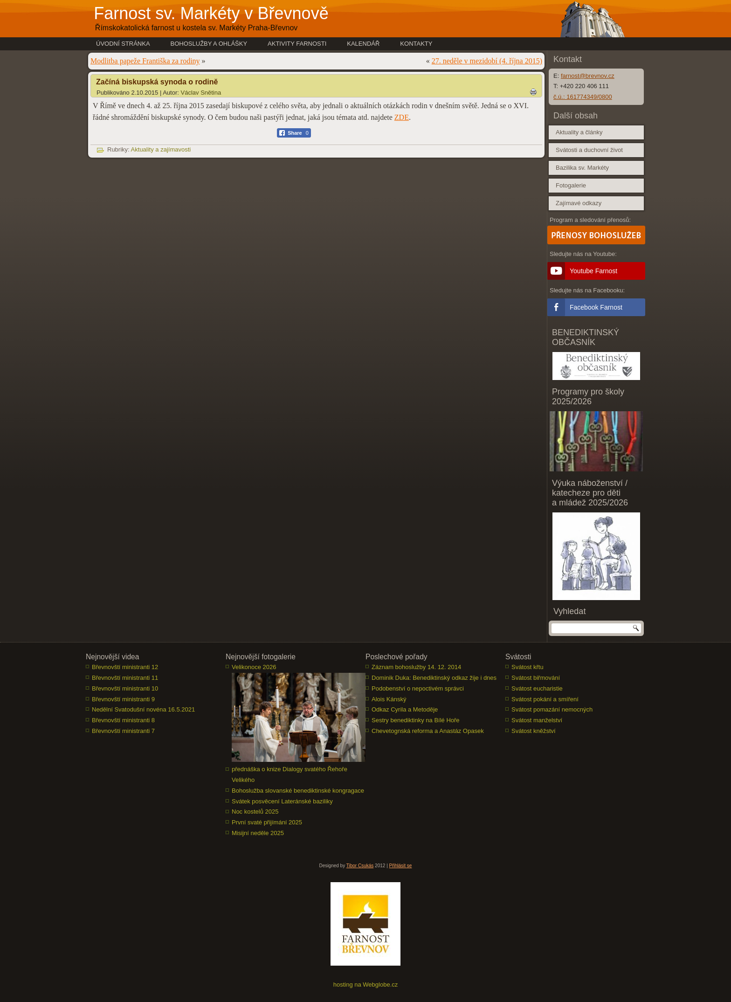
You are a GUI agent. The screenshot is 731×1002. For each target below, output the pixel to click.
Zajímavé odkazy (578, 203)
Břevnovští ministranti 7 (123, 730)
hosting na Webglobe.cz (365, 984)
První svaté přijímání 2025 (267, 822)
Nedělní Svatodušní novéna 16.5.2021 (143, 709)
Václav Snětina (201, 92)
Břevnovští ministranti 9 (123, 699)
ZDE (401, 117)
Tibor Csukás (360, 865)
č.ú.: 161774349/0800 (582, 96)
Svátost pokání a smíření (545, 699)
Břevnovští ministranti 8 (123, 720)
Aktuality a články (579, 132)
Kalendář (363, 43)
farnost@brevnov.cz (587, 75)
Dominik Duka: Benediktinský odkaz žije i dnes (434, 677)
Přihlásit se (400, 865)
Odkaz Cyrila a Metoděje (405, 709)
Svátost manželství (536, 720)
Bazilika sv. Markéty (582, 167)
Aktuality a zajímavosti (161, 149)
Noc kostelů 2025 (255, 811)
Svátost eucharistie (537, 688)
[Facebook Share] (294, 133)
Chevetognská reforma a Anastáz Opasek (428, 730)
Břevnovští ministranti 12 (125, 666)
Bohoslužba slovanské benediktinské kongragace (298, 790)
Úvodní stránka (123, 43)
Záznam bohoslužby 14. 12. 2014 (416, 666)
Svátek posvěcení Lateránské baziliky (282, 801)
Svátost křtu (527, 666)
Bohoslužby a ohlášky (209, 43)
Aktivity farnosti (297, 43)
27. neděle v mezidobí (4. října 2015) (487, 61)
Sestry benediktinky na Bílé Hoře (416, 720)
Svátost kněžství (533, 730)
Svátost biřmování (535, 677)
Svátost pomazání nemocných (552, 709)
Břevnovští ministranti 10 (125, 688)
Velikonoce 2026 (254, 666)
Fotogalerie (571, 185)
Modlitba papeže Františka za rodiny (145, 61)
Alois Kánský (389, 699)
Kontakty (416, 43)
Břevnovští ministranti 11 (125, 677)
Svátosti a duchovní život (589, 149)
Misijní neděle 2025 (258, 832)
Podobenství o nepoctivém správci (418, 688)
